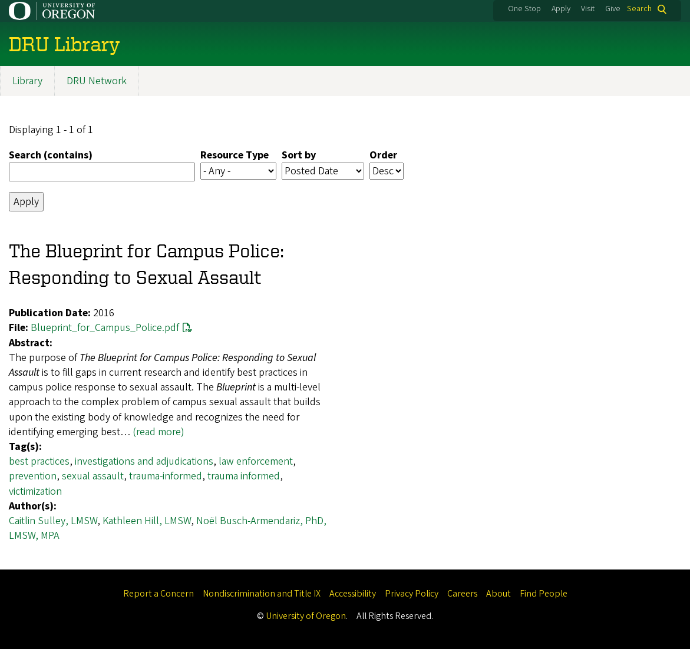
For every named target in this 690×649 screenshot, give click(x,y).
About (498, 593)
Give (612, 9)
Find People (543, 593)
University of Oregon (306, 616)
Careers (462, 593)
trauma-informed (165, 476)
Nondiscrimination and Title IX (262, 593)
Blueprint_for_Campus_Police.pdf (105, 328)
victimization (35, 491)
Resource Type (234, 155)
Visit (588, 9)
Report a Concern (158, 593)
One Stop (524, 9)
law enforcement (256, 461)
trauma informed (243, 476)
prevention (33, 476)
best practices (39, 461)
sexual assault (93, 476)
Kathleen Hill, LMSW (147, 521)
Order (383, 155)
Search (639, 9)
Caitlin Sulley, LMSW (53, 521)
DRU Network (97, 81)
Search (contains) (51, 155)
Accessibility (352, 593)
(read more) (158, 432)
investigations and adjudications (144, 461)
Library (27, 81)
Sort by (299, 155)
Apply (561, 9)
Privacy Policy (411, 593)
